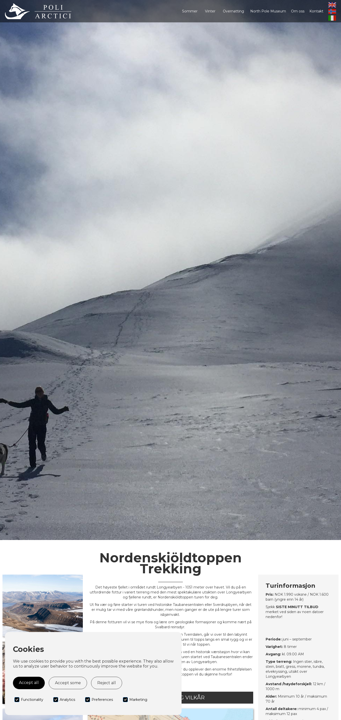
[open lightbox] (42, 606)
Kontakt (316, 11)
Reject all (106, 682)
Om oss (297, 11)
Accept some (68, 682)
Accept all (29, 682)
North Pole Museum (268, 11)
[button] (189, 11)
